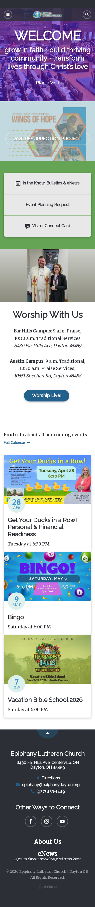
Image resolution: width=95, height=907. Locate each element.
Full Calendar (17, 443)
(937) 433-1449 (47, 791)
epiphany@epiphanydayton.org (47, 784)
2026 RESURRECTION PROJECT (47, 138)
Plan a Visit (47, 82)
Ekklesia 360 (48, 886)
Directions (47, 778)
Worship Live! (46, 395)
